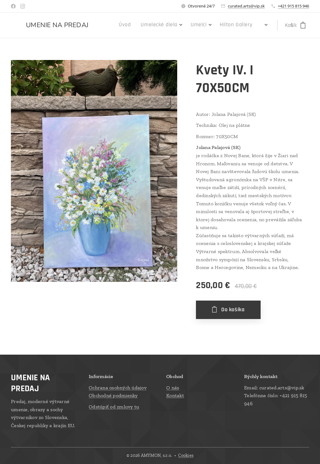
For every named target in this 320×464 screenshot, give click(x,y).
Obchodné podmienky (113, 395)
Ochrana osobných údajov (118, 387)
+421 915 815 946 (293, 6)
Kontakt (175, 395)
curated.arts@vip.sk (246, 6)
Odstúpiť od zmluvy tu (114, 406)
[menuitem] (207, 25)
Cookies (185, 455)
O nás (172, 387)
